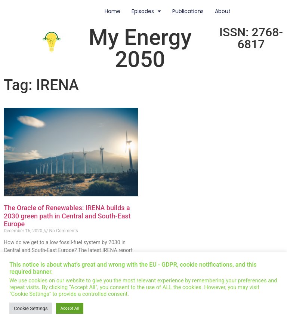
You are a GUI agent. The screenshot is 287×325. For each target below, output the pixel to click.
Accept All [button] (70, 308)
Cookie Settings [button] (31, 308)
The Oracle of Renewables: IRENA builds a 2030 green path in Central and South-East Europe (67, 216)
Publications (188, 11)
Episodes (146, 11)
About (223, 11)
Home (112, 11)
